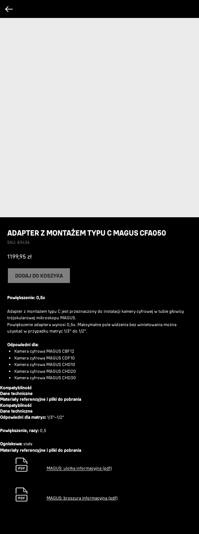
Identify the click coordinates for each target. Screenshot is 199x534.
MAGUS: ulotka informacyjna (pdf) (79, 468)
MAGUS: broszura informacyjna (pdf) (82, 498)
